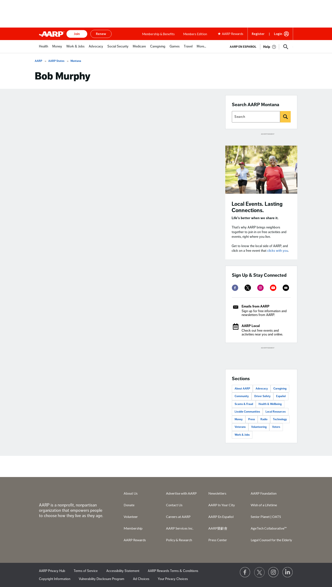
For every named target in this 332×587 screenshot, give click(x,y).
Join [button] (77, 34)
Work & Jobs (242, 435)
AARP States (56, 61)
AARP (38, 61)
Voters (276, 427)
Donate (129, 505)
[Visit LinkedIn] (287, 572)
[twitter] (248, 288)
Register (258, 34)
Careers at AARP (178, 517)
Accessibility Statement (122, 571)
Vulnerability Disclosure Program (101, 579)
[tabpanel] (259, 46)
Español (281, 396)
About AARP (242, 388)
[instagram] (260, 288)
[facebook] (235, 288)
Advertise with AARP (181, 493)
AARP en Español (243, 47)
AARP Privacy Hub (52, 571)
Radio (263, 419)
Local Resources (276, 411)
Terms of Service (86, 571)
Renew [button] (101, 34)
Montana (76, 61)
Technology (280, 419)
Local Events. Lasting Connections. (257, 207)
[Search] (285, 116)
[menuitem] (43, 48)
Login (278, 34)
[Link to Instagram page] (273, 572)
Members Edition (195, 34)
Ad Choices (141, 579)
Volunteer (131, 517)
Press (251, 419)
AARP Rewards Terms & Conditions (173, 571)
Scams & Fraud (244, 404)
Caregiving (279, 388)
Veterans (240, 427)
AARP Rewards (135, 540)
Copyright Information (54, 579)
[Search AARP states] (256, 116)
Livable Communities (247, 411)
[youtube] (273, 288)
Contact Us (174, 505)
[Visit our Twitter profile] (259, 572)
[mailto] (286, 288)
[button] (286, 47)
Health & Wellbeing (270, 404)
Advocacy (262, 388)
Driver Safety (262, 396)
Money (239, 419)
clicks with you (277, 251)
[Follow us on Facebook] (245, 572)
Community (242, 396)
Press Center (217, 540)
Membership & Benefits (158, 34)
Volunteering (259, 427)
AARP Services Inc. (179, 528)
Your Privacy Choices (173, 579)
